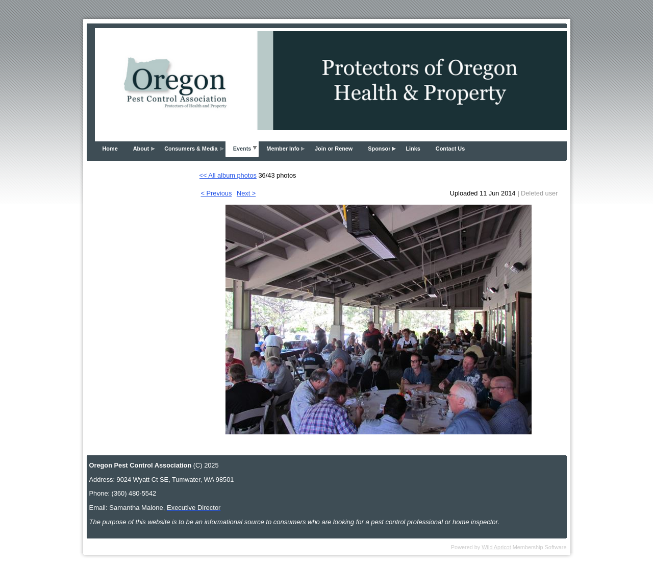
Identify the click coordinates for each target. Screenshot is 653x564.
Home (110, 148)
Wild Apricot (496, 547)
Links (413, 148)
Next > (246, 193)
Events (242, 148)
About (141, 148)
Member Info (282, 148)
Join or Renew (334, 148)
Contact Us (450, 148)
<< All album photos (228, 175)
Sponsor (379, 148)
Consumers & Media (191, 148)
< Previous (216, 193)
